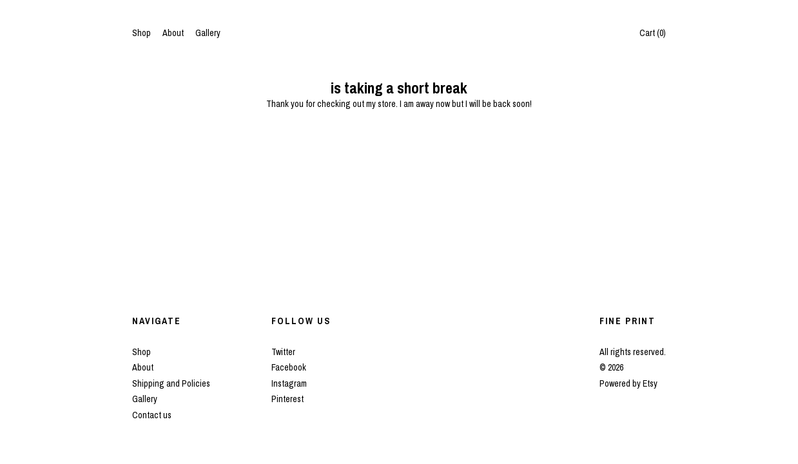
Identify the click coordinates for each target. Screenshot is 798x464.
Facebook (288, 367)
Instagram (289, 383)
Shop (141, 33)
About (173, 33)
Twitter (283, 352)
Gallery (207, 33)
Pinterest (287, 399)
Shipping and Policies (171, 383)
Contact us (151, 415)
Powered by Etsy (628, 383)
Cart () (652, 33)
